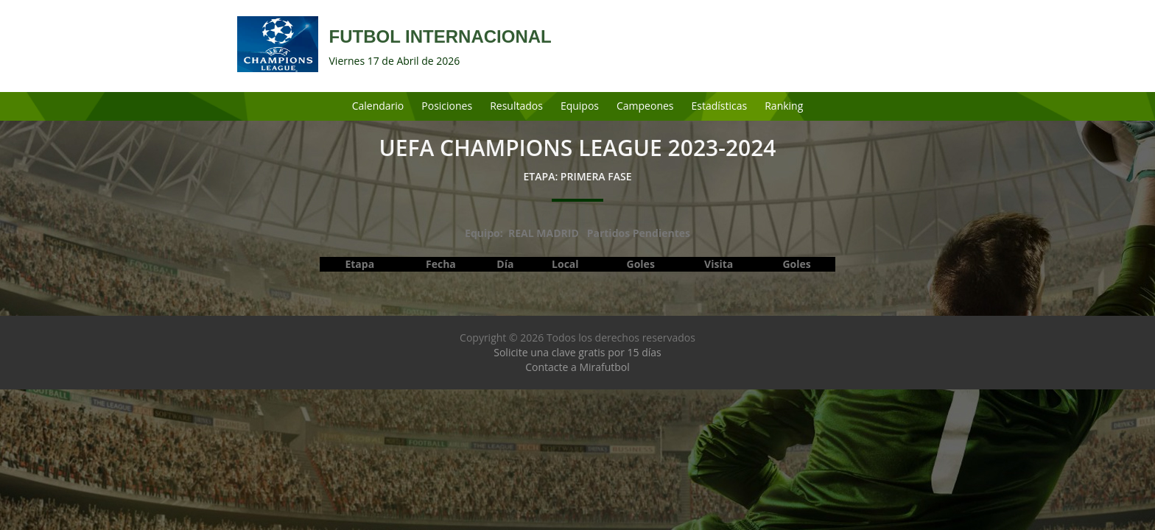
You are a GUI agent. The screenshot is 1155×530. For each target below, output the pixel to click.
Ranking (784, 106)
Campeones (645, 106)
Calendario (378, 106)
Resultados (516, 106)
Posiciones (446, 106)
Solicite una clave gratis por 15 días (577, 352)
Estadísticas (720, 106)
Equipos (580, 106)
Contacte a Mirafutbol (577, 367)
